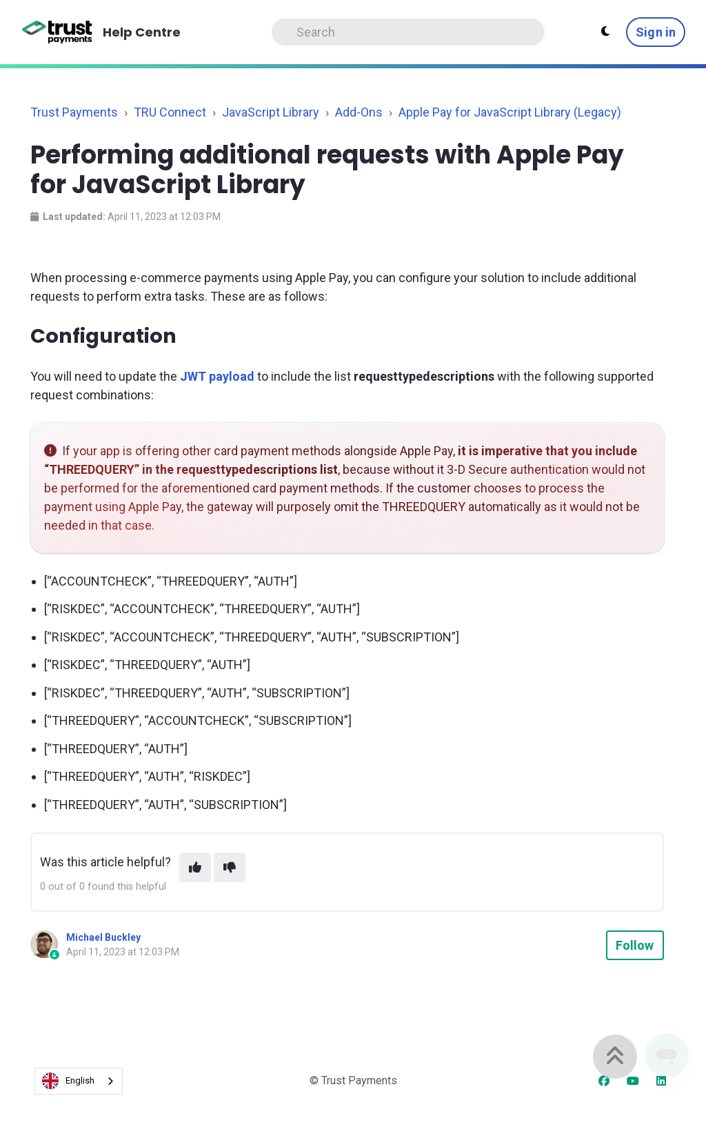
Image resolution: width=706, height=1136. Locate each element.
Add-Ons (359, 112)
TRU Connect (170, 112)
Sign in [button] (656, 32)
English (68, 1081)
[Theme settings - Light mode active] (605, 31)
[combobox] (78, 1081)
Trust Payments (74, 112)
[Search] (408, 32)
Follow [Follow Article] (635, 945)
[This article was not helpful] (229, 867)
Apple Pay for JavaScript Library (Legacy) (510, 112)
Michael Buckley (103, 937)
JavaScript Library (270, 112)
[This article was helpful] (195, 867)
